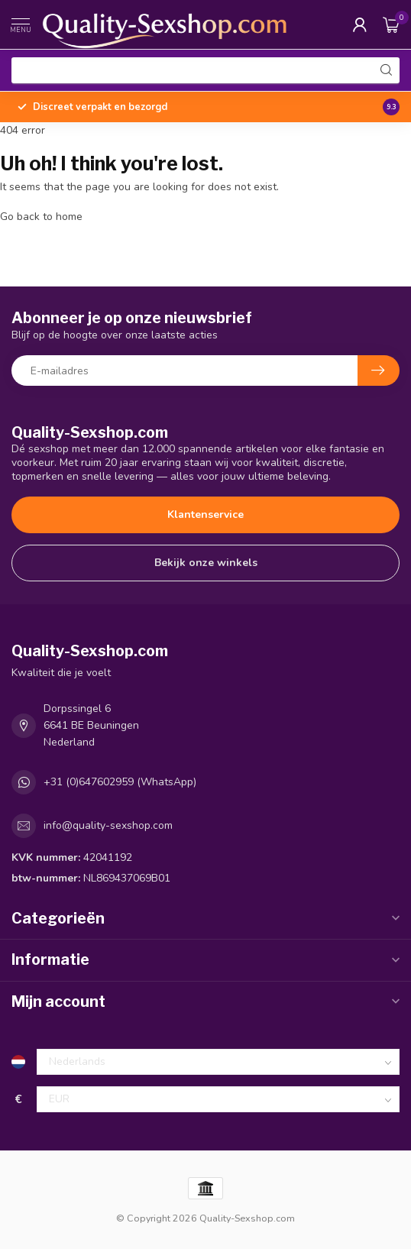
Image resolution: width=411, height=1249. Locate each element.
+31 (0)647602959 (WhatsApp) (120, 782)
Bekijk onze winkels (205, 562)
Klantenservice (205, 514)
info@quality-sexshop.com (108, 825)
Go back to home (41, 216)
